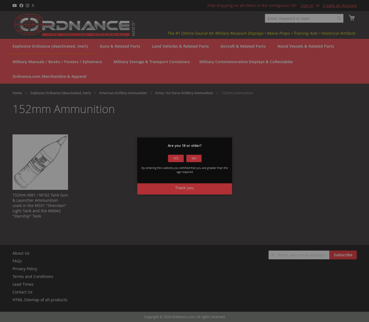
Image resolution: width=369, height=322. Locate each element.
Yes (178, 161)
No (191, 161)
